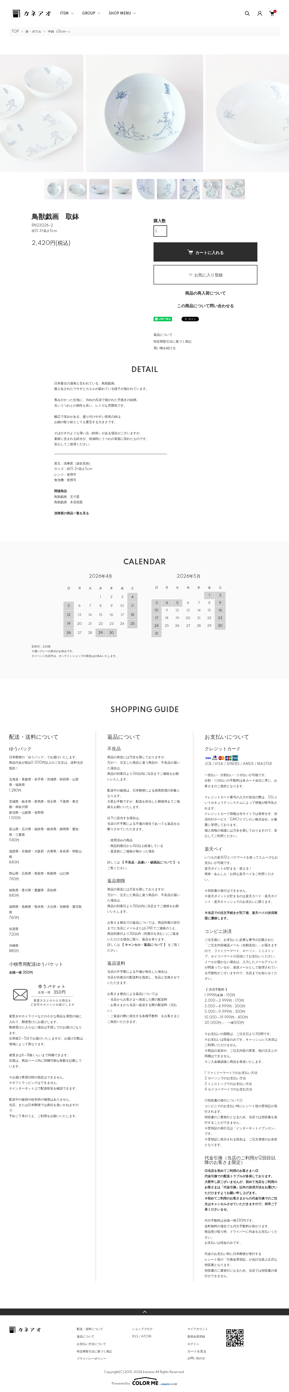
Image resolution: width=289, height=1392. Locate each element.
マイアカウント (197, 1329)
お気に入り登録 (205, 275)
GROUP (88, 13)
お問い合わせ (196, 1358)
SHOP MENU (120, 13)
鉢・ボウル (33, 31)
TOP (15, 31)
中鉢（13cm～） (60, 31)
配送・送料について (90, 1329)
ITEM (64, 13)
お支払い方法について (91, 1344)
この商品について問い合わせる (205, 306)
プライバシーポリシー (91, 1358)
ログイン (193, 1344)
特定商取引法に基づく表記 (172, 341)
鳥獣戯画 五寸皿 (66, 497)
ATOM (146, 1336)
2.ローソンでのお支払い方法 (225, 1078)
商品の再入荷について (205, 293)
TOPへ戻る (144, 1312)
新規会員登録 (196, 1336)
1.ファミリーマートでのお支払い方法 (231, 1073)
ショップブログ (142, 1329)
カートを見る (196, 1351)
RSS (135, 1336)
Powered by (144, 1381)
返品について (163, 335)
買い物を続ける (165, 348)
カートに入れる (205, 252)
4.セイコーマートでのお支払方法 (228, 1089)
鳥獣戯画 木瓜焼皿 (68, 502)
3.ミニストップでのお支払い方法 (228, 1084)
